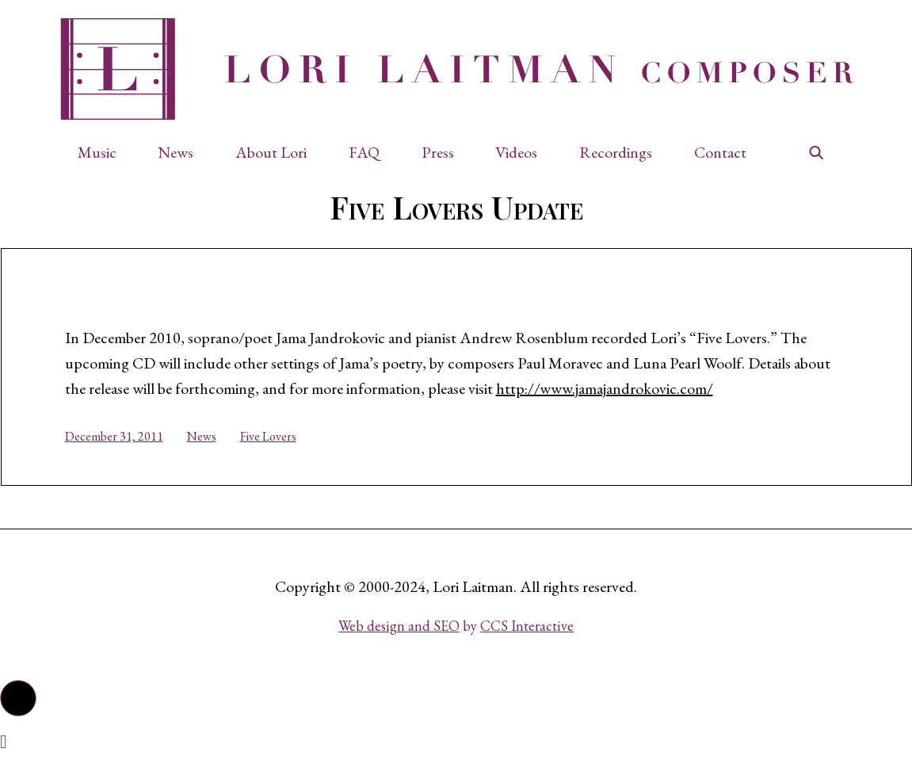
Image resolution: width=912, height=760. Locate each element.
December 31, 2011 (114, 436)
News (201, 436)
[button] (105, 152)
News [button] (175, 152)
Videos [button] (516, 152)
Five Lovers (268, 436)
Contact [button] (720, 152)
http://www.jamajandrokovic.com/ (604, 388)
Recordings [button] (615, 152)
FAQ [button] (364, 152)
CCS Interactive (527, 626)
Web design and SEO (399, 626)
